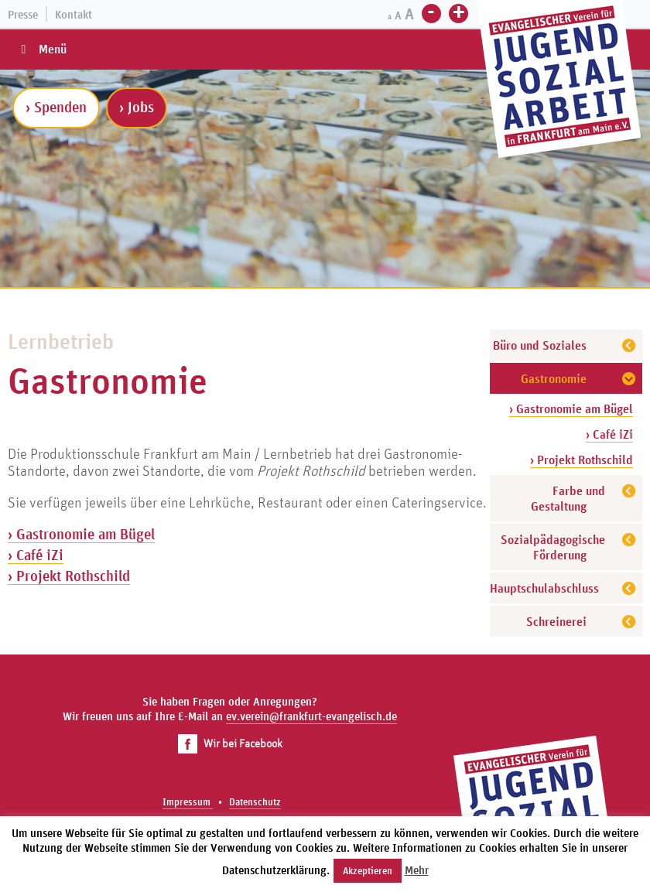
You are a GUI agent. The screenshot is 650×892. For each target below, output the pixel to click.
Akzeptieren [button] (367, 870)
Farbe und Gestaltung (568, 498)
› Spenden (56, 106)
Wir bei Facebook (230, 743)
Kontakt (73, 14)
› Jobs (136, 106)
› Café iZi (609, 434)
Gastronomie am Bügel (85, 533)
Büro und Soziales (540, 345)
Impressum (187, 801)
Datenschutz (255, 801)
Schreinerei (556, 621)
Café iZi (39, 554)
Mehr (417, 870)
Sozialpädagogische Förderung (553, 546)
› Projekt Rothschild (581, 459)
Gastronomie (554, 378)
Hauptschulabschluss (544, 588)
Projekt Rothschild (73, 575)
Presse (23, 14)
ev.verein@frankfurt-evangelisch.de (311, 716)
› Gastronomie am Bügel (571, 408)
